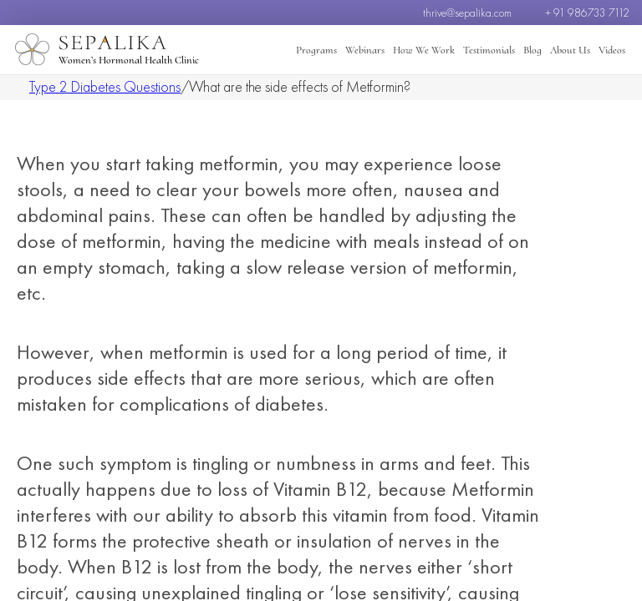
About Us (570, 50)
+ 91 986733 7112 (587, 12)
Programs (316, 50)
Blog (532, 50)
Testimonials (489, 50)
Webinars (365, 50)
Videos (612, 50)
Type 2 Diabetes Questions (105, 86)
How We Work (424, 50)
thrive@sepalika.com (467, 12)
